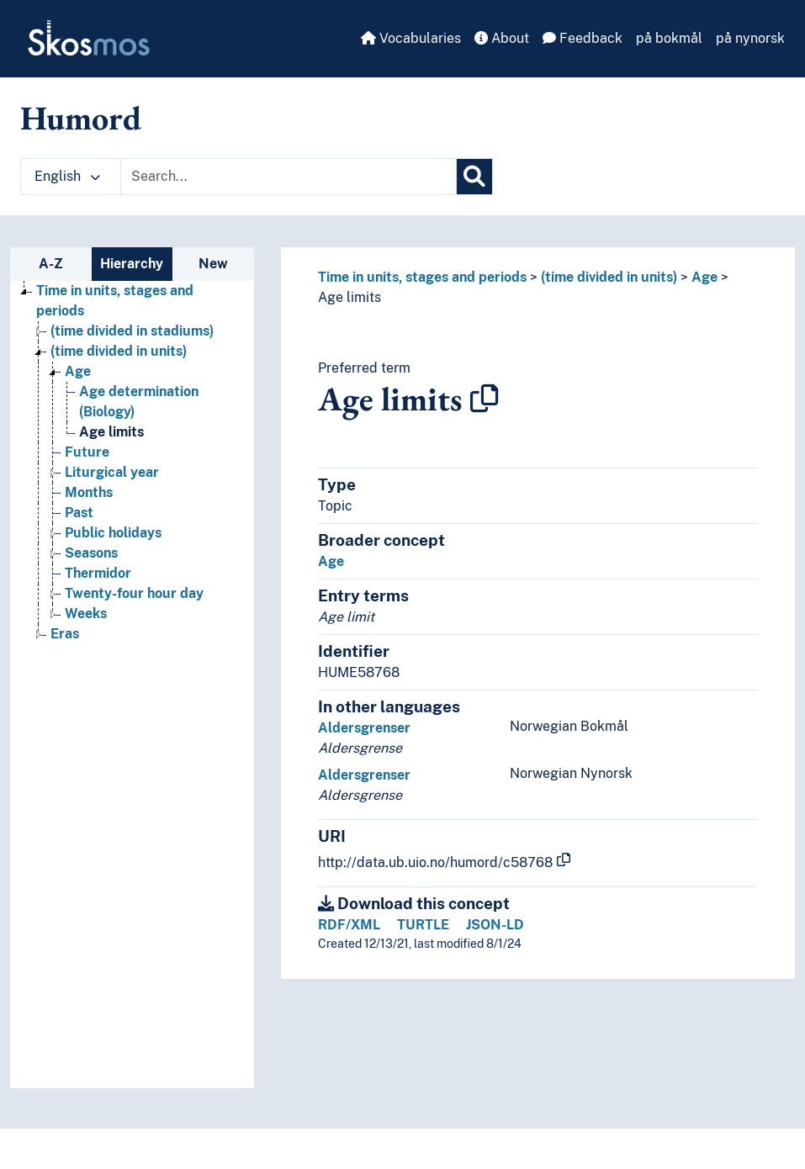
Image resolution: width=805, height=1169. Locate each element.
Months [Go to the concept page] (89, 492)
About (501, 38)
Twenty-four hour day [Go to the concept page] (134, 593)
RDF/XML (349, 925)
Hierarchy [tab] (131, 264)
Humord (80, 118)
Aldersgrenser (364, 728)
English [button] (67, 176)
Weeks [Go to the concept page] (86, 614)
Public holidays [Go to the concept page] (113, 533)
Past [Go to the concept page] (79, 513)
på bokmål (669, 38)
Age (704, 277)
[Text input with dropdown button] (288, 176)
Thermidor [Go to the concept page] (98, 573)
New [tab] (213, 264)
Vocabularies (411, 38)
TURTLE (423, 925)
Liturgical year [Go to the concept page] (112, 472)
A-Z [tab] (51, 264)
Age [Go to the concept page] (78, 371)
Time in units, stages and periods (422, 277)
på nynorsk (750, 38)
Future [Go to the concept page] (87, 452)
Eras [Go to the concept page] (64, 634)
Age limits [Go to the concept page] (111, 432)
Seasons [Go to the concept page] (91, 553)
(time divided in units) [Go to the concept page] (118, 351)
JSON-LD (495, 925)
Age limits (349, 297)
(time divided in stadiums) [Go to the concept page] (132, 331)
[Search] (474, 176)
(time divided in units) (609, 277)
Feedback (582, 38)
